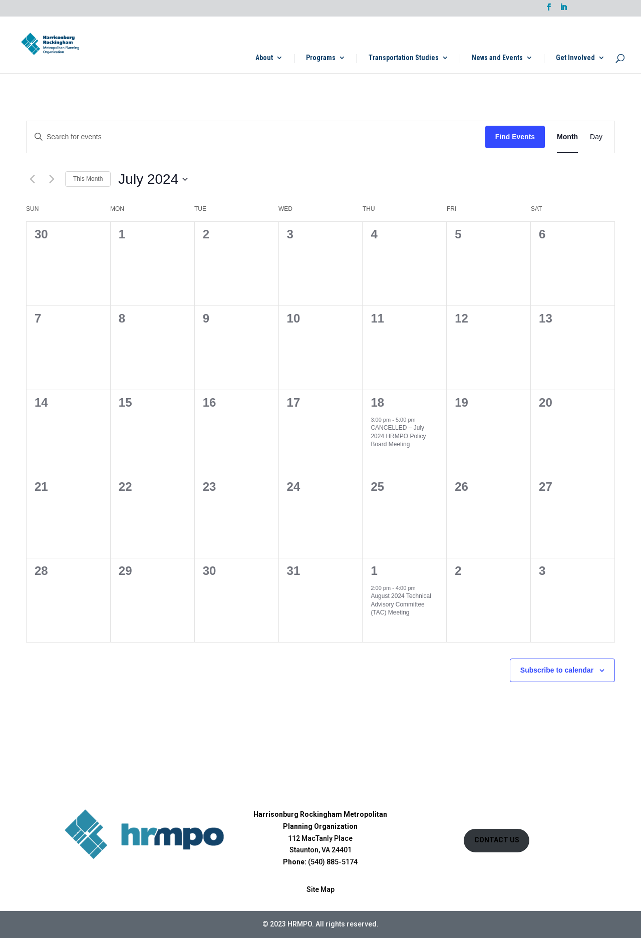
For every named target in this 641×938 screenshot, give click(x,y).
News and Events (497, 58)
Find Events (515, 137)
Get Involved (575, 58)
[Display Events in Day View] (596, 137)
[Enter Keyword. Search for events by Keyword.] (256, 137)
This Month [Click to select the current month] (88, 178)
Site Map (320, 889)
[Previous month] (32, 179)
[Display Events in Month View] (567, 137)
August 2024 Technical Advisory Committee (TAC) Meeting (401, 604)
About (264, 58)
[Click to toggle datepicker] (153, 179)
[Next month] (52, 179)
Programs (321, 58)
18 (377, 402)
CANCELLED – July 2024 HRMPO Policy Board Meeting (398, 436)
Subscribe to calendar (556, 670)
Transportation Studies (404, 58)
